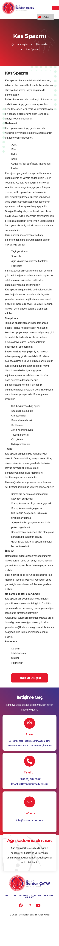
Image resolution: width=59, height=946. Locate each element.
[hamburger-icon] (55, 8)
